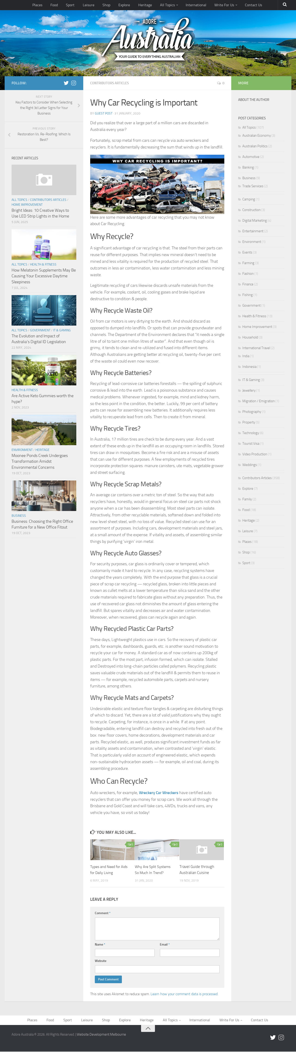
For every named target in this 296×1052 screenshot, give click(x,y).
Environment (22, 450)
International (191, 5)
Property (248, 422)
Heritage (143, 5)
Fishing (247, 295)
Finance (247, 284)
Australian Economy (256, 135)
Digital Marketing (254, 220)
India (245, 356)
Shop (108, 5)
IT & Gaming (62, 330)
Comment (103, 913)
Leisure (92, 5)
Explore (124, 5)
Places (47, 5)
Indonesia (249, 367)
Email (165, 944)
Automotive (250, 157)
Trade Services (252, 186)
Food (62, 5)
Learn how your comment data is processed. (184, 994)
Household (250, 337)
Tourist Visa (250, 443)
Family (247, 499)
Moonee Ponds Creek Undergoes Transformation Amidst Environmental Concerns (40, 461)
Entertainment (252, 231)
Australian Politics (255, 146)
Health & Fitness (43, 264)
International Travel (256, 348)
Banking (248, 167)
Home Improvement (27, 205)
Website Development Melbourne (101, 1035)
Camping (248, 199)
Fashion (248, 274)
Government (40, 330)
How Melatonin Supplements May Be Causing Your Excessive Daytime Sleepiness (44, 276)
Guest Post (103, 113)
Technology (250, 433)
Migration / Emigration (258, 401)
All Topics (163, 5)
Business (19, 516)
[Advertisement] (261, 661)
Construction (251, 210)
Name (100, 944)
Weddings (249, 465)
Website (100, 961)
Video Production (254, 454)
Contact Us (244, 5)
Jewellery (249, 390)
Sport (76, 5)
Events (247, 252)
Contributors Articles (111, 83)
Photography (251, 412)
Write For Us (216, 5)
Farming (248, 263)
